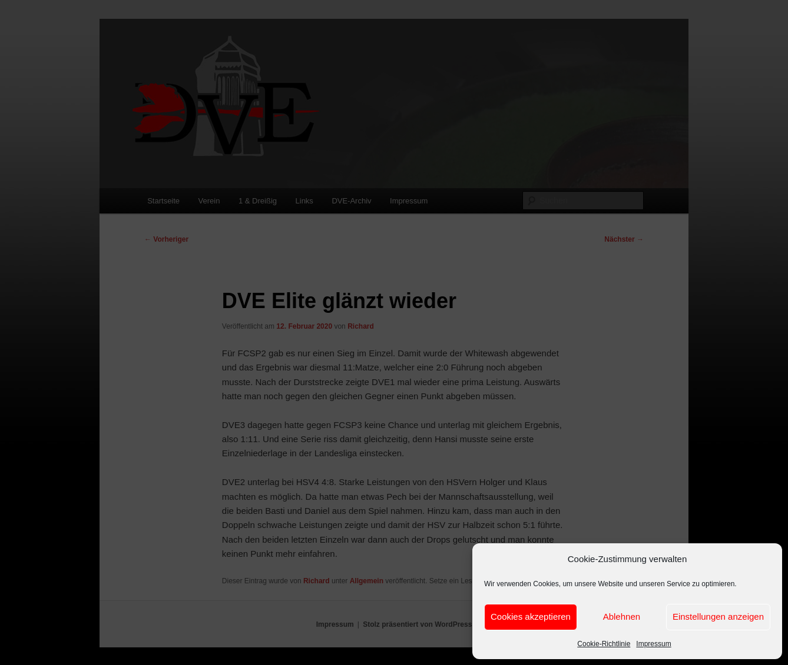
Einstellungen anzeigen (718, 616)
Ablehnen (621, 616)
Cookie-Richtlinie (603, 644)
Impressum (653, 644)
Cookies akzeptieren (531, 616)
